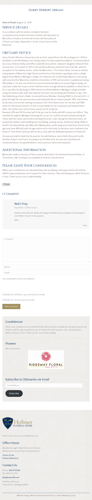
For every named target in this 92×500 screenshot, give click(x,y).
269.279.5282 (14, 470)
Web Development (37, 495)
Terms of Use (8, 455)
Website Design (23, 495)
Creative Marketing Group (65, 495)
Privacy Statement (10, 458)
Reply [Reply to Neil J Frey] (85, 225)
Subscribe (14, 393)
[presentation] (18, 287)
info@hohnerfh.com (10, 477)
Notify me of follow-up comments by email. (24, 294)
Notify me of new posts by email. (19, 300)
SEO (50, 495)
